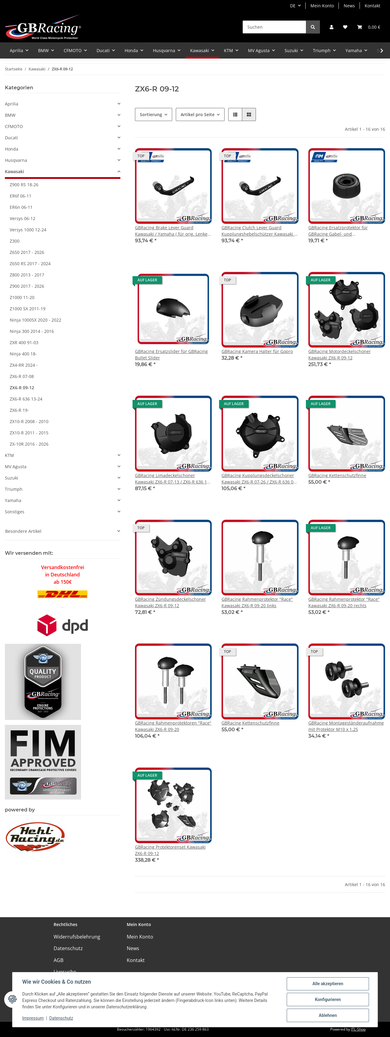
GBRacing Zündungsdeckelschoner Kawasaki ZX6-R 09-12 (170, 602)
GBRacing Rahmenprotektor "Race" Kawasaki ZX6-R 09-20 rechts (344, 602)
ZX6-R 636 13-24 (26, 399)
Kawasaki (14, 171)
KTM (9, 455)
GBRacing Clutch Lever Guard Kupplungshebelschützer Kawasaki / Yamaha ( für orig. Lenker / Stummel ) (260, 231)
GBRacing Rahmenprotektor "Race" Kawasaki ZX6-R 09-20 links (257, 602)
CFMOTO (14, 126)
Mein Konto (322, 6)
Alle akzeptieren (327, 983)
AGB (58, 960)
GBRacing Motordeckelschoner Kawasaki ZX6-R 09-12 (339, 354)
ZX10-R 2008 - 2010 (29, 421)
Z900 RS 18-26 (24, 184)
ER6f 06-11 (20, 196)
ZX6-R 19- (19, 410)
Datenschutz (68, 948)
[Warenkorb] (368, 26)
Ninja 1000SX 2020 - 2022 (35, 320)
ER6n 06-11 (21, 207)
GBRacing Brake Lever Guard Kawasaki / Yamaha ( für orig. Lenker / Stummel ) (172, 231)
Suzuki (11, 478)
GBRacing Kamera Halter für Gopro (257, 351)
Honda (11, 149)
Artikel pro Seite (197, 114)
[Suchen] (274, 27)
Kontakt (372, 6)
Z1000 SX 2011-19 (27, 309)
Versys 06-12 (22, 218)
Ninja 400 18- (23, 354)
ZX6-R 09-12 (22, 387)
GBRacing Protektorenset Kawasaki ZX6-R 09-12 (170, 850)
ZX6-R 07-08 (22, 376)
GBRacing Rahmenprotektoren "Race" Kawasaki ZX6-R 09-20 (173, 726)
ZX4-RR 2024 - (24, 365)
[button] (331, 26)
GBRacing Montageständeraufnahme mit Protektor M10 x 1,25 (346, 726)
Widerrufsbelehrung (77, 936)
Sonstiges (14, 512)
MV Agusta (16, 466)
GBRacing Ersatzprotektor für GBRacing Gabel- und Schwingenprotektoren (338, 231)
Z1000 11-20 (22, 297)
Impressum (33, 1018)
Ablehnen (328, 1015)
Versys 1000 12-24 (28, 230)
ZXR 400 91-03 (24, 342)
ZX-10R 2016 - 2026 (29, 444)
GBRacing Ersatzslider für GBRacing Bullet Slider (171, 354)
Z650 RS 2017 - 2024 (30, 263)
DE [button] (293, 6)
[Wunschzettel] (345, 26)
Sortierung (151, 114)
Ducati (11, 138)
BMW (10, 115)
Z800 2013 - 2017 (27, 275)
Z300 (15, 241)
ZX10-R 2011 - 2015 (29, 433)
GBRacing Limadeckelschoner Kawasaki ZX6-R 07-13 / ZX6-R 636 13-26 (173, 478)
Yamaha (13, 500)
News (349, 6)
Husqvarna (16, 160)
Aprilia (11, 104)
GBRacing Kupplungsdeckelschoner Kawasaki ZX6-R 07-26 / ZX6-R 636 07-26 (259, 478)
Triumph (14, 489)
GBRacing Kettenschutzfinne (337, 475)
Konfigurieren (328, 999)
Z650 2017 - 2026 (27, 252)
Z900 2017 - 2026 (27, 286)
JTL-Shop (358, 1029)
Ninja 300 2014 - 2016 (32, 331)
